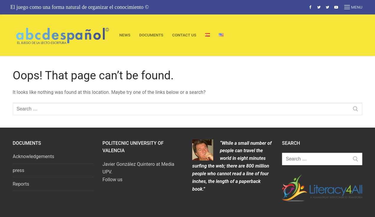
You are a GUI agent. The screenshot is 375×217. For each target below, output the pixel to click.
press (18, 170)
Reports (21, 184)
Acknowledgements (33, 156)
